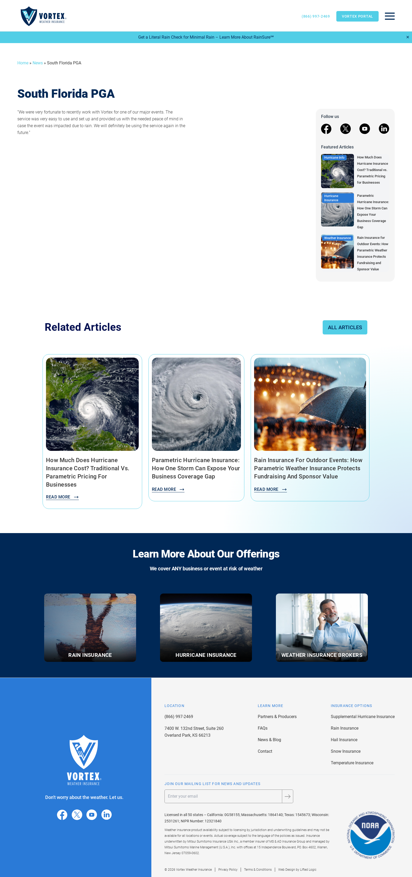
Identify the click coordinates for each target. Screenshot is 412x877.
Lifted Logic (308, 869)
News (38, 62)
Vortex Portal (357, 16)
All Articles (345, 327)
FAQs (262, 728)
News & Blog (269, 739)
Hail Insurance (344, 739)
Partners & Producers (277, 716)
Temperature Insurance (352, 762)
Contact (265, 751)
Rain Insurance (344, 728)
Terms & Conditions (258, 869)
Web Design (286, 869)
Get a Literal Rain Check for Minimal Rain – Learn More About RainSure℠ (206, 37)
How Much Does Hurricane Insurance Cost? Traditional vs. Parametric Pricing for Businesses (372, 169)
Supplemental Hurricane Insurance (363, 716)
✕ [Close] (407, 37)
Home (22, 62)
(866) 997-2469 (316, 16)
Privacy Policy (228, 869)
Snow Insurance (345, 751)
